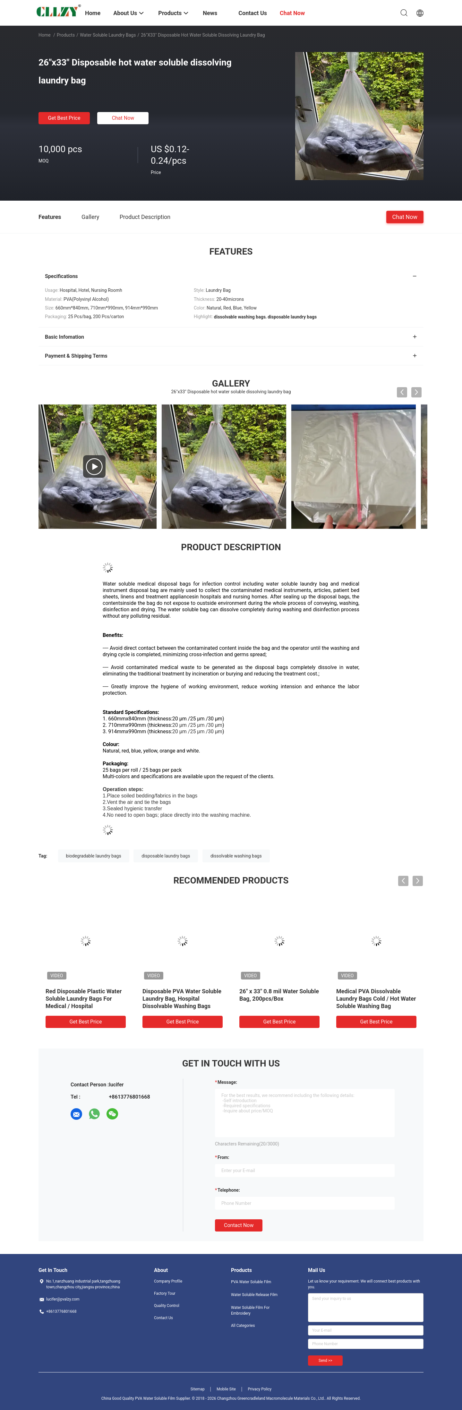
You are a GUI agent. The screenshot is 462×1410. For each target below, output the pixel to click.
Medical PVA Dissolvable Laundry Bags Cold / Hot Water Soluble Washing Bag (376, 998)
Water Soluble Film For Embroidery (250, 1310)
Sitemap (198, 1389)
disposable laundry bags (165, 855)
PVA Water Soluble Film (251, 1282)
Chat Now (123, 118)
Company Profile (168, 1281)
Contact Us (163, 1318)
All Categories (243, 1325)
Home (44, 35)
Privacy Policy (259, 1389)
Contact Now (238, 1225)
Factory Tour (164, 1293)
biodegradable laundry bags (93, 855)
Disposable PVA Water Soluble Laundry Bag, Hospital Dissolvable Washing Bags (181, 998)
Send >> (325, 1360)
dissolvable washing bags (236, 855)
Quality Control (166, 1305)
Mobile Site (226, 1389)
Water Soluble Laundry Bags (108, 35)
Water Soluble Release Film (254, 1294)
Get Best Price (64, 118)
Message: (227, 1082)
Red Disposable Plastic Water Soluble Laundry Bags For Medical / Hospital (84, 998)
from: (223, 1157)
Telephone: (229, 1190)
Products (66, 35)
